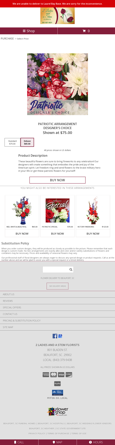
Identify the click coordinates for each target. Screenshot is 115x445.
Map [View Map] (57, 442)
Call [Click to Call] (19, 442)
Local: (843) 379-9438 (57, 360)
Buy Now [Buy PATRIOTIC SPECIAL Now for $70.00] (57, 233)
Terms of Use (79, 433)
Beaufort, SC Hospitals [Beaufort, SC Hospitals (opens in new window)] (51, 423)
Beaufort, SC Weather (41, 428)
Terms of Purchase (58, 433)
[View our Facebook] (55, 337)
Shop (29, 30)
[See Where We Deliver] (57, 286)
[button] (57, 393)
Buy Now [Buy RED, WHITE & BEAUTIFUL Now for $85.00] (22, 233)
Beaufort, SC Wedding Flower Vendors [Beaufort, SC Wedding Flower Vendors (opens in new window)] (89, 423)
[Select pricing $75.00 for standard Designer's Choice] (12, 142)
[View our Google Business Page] (60, 337)
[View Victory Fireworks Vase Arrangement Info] (93, 210)
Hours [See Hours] (96, 442)
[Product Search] (58, 269)
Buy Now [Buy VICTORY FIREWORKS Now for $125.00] (93, 233)
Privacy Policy (37, 433)
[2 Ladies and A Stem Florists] (57, 23)
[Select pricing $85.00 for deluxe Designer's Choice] (27, 142)
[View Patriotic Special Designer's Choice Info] (58, 210)
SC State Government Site (71, 428)
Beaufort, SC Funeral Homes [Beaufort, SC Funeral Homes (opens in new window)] (19, 423)
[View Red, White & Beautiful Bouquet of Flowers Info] (22, 210)
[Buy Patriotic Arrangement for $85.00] (57, 180)
